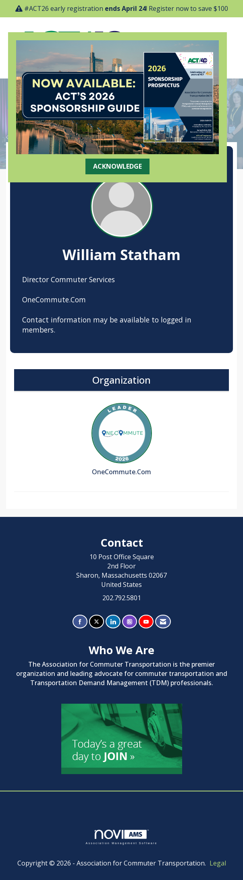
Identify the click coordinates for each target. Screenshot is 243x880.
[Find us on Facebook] (80, 622)
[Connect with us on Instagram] (129, 622)
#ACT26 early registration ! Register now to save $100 (126, 8)
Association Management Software (121, 837)
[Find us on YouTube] (146, 622)
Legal (218, 863)
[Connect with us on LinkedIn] (113, 622)
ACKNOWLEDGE (117, 166)
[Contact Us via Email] (163, 622)
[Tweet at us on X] (96, 622)
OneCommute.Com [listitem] (121, 439)
